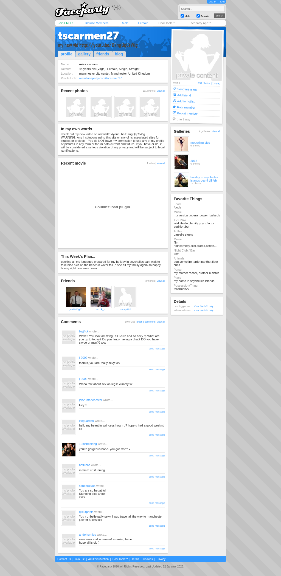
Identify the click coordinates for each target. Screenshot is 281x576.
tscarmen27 (88, 35)
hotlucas (84, 465)
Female (143, 23)
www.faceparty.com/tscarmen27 (100, 78)
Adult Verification (98, 559)
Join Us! (80, 559)
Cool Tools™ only (203, 306)
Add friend (184, 95)
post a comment (146, 321)
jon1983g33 (75, 309)
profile (66, 54)
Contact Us (64, 559)
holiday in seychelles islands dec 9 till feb (204, 179)
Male (125, 23)
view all (161, 90)
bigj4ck (83, 331)
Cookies (148, 559)
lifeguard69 (86, 420)
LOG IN (212, 2)
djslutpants (86, 511)
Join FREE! (65, 23)
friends (102, 54)
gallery (84, 54)
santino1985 (87, 485)
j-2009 (83, 357)
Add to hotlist (186, 101)
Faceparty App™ (200, 23)
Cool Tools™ (166, 23)
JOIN (222, 2)
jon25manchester (90, 400)
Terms (135, 559)
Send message (187, 89)
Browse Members (96, 23)
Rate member (186, 107)
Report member (187, 113)
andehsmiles (87, 534)
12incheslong (88, 443)
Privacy (161, 559)
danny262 (125, 309)
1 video (216, 83)
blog (119, 54)
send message (157, 348)
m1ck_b (100, 309)
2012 (193, 160)
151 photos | (205, 83)
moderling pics (200, 142)
